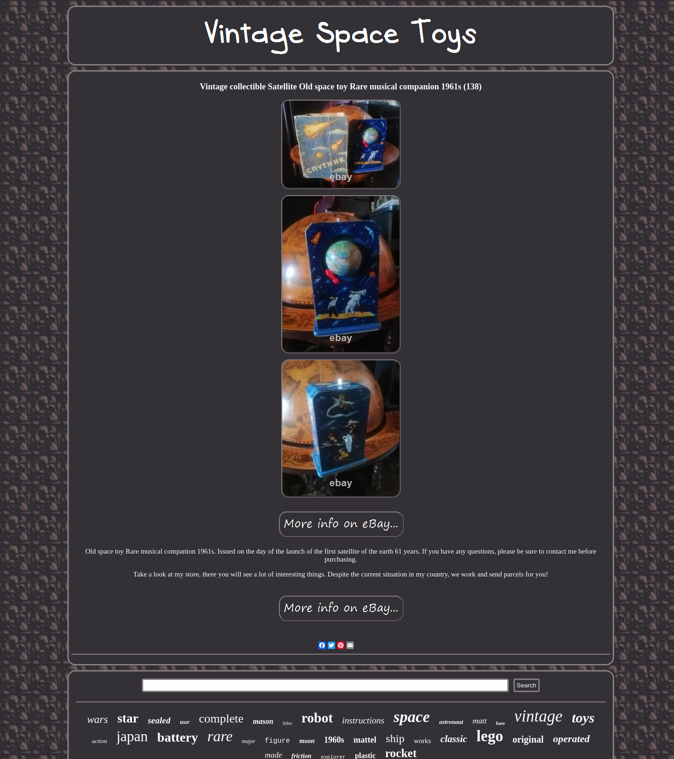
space (412, 716)
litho (287, 723)
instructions (363, 720)
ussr (185, 722)
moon (307, 740)
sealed (159, 720)
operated (571, 738)
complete (221, 718)
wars (97, 719)
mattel (364, 739)
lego (489, 736)
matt (480, 720)
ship (395, 738)
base (500, 723)
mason (263, 721)
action (99, 740)
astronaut (451, 721)
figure (277, 741)
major (249, 741)
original (528, 739)
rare (220, 736)
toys (583, 717)
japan (132, 736)
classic (453, 738)
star (128, 718)
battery (177, 737)
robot (317, 717)
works (422, 740)
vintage (538, 716)
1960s (334, 739)
